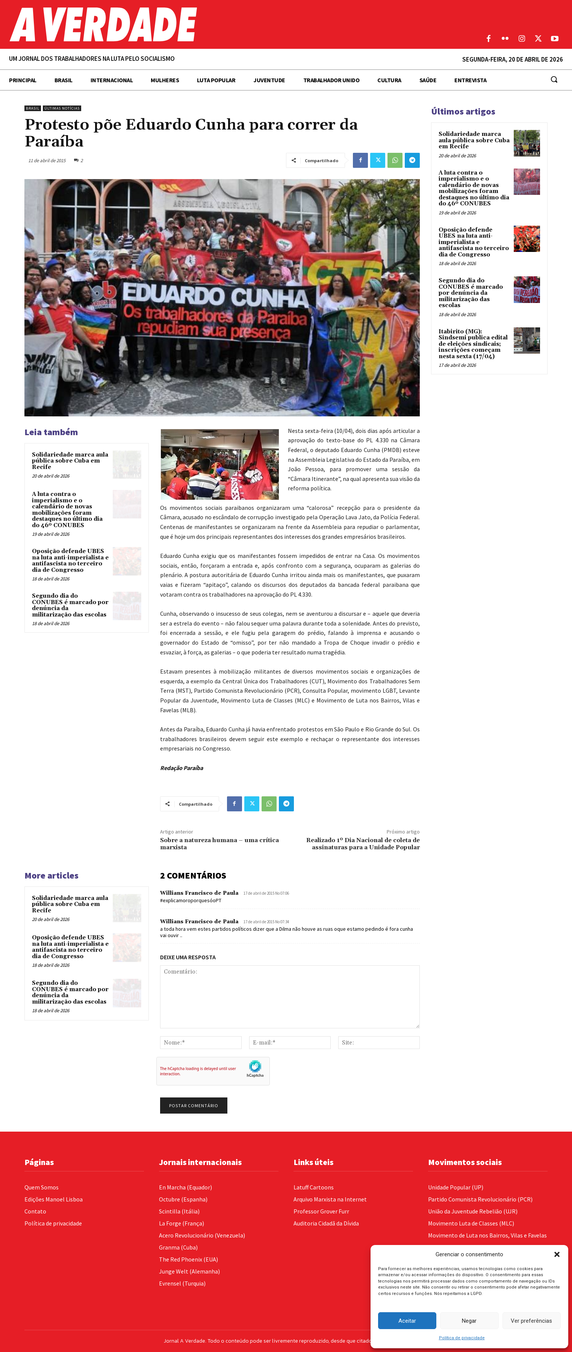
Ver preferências (531, 1320)
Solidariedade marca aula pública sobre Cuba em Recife (70, 461)
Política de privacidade (462, 1337)
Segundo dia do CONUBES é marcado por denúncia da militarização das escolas (70, 605)
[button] (557, 1254)
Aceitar (407, 1320)
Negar (469, 1320)
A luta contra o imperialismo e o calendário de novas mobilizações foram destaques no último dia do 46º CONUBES (67, 510)
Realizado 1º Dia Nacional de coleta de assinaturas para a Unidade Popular (363, 844)
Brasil (32, 108)
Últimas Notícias (62, 108)
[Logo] (214, 24)
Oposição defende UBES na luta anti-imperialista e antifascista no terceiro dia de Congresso (70, 561)
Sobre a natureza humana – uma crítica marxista (219, 844)
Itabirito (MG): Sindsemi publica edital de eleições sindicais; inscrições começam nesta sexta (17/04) (473, 344)
